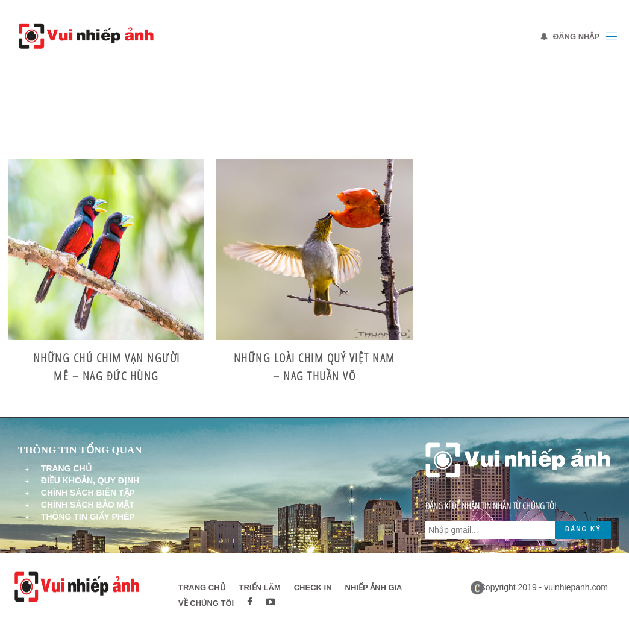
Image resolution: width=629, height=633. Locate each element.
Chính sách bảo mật (87, 504)
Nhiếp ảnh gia (373, 587)
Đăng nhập (569, 36)
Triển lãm (260, 587)
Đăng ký (583, 529)
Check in (313, 587)
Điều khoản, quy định (90, 480)
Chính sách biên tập (88, 492)
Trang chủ (66, 468)
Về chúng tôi (206, 603)
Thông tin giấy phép (88, 516)
